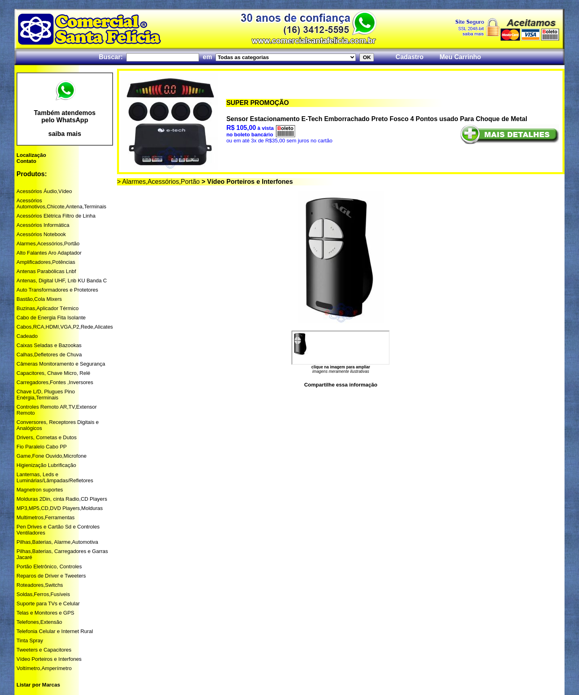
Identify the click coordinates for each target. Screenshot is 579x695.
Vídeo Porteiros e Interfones (49, 659)
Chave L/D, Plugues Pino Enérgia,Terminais (45, 395)
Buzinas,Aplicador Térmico (47, 308)
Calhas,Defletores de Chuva (49, 355)
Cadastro (409, 56)
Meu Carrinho (460, 56)
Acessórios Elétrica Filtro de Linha (56, 216)
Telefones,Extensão (39, 622)
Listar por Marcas (38, 685)
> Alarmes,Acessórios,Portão (158, 181)
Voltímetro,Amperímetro (44, 668)
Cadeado (27, 336)
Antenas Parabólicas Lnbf (46, 271)
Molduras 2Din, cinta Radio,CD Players (61, 499)
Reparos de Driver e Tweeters (51, 576)
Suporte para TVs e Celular (48, 603)
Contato (26, 161)
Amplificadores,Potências (45, 262)
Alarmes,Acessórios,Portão (48, 244)
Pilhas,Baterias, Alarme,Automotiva (57, 542)
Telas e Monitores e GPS (45, 613)
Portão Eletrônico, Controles (49, 566)
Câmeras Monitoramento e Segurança (60, 364)
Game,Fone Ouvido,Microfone (51, 456)
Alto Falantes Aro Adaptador (49, 253)
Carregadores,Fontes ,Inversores (54, 382)
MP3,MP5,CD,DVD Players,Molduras (59, 508)
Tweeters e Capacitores (44, 650)
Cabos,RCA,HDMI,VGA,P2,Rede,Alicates (64, 327)
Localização (31, 155)
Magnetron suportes (39, 490)
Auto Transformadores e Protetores (57, 290)
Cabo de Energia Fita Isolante (51, 318)
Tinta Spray (29, 640)
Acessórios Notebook (41, 234)
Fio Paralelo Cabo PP (41, 447)
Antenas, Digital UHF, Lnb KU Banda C (61, 281)
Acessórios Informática (43, 225)
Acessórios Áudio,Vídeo (44, 191)
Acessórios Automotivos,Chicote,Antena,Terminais (61, 203)
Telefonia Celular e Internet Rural (54, 631)
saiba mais (64, 133)
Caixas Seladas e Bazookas (49, 345)
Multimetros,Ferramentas (45, 517)
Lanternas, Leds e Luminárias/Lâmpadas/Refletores (54, 477)
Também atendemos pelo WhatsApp (65, 116)
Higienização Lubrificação (46, 465)
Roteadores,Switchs (39, 585)
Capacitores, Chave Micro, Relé (53, 373)
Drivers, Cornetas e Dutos (46, 437)
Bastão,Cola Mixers (39, 299)
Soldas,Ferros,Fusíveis (43, 594)
